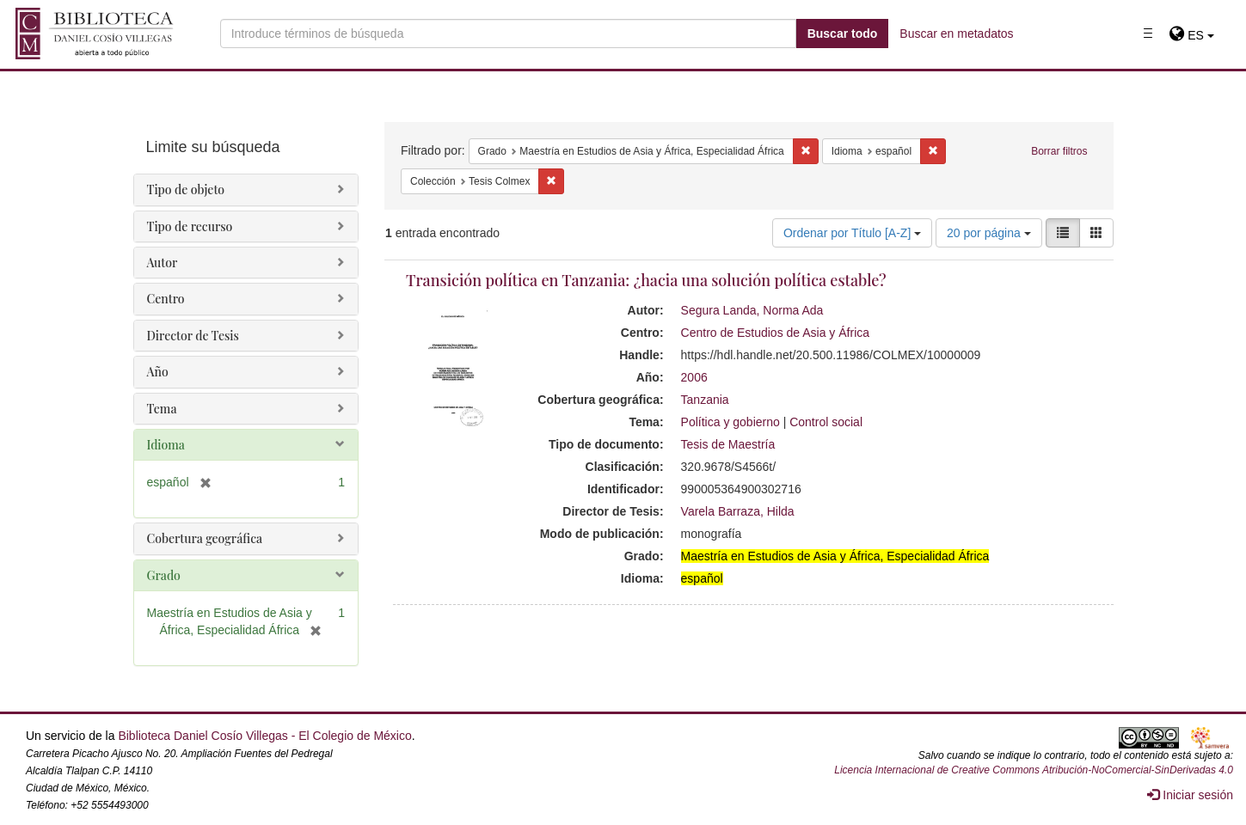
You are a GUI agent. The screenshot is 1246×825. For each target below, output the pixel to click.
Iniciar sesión (1190, 795)
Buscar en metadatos (956, 33)
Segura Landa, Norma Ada (752, 310)
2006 (694, 377)
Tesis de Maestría (728, 444)
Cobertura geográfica (205, 538)
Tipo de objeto (186, 189)
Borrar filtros (1059, 151)
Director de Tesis (193, 335)
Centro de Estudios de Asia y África (775, 332)
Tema (162, 408)
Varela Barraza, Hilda (738, 511)
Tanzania (705, 399)
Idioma (166, 445)
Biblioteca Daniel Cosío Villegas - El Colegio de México (264, 735)
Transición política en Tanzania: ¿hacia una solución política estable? (646, 280)
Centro (166, 298)
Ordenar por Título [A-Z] (852, 233)
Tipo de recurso (190, 226)
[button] (1191, 35)
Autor (162, 262)
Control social (825, 422)
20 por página (989, 233)
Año (158, 372)
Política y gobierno (730, 422)
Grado (164, 575)
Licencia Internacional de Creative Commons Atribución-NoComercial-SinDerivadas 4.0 (1033, 770)
